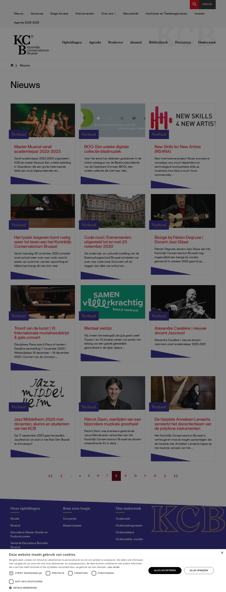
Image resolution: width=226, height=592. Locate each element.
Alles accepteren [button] (165, 570)
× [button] (222, 553)
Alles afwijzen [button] (199, 570)
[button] (76, 587)
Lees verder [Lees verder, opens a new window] (114, 567)
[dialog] (113, 296)
